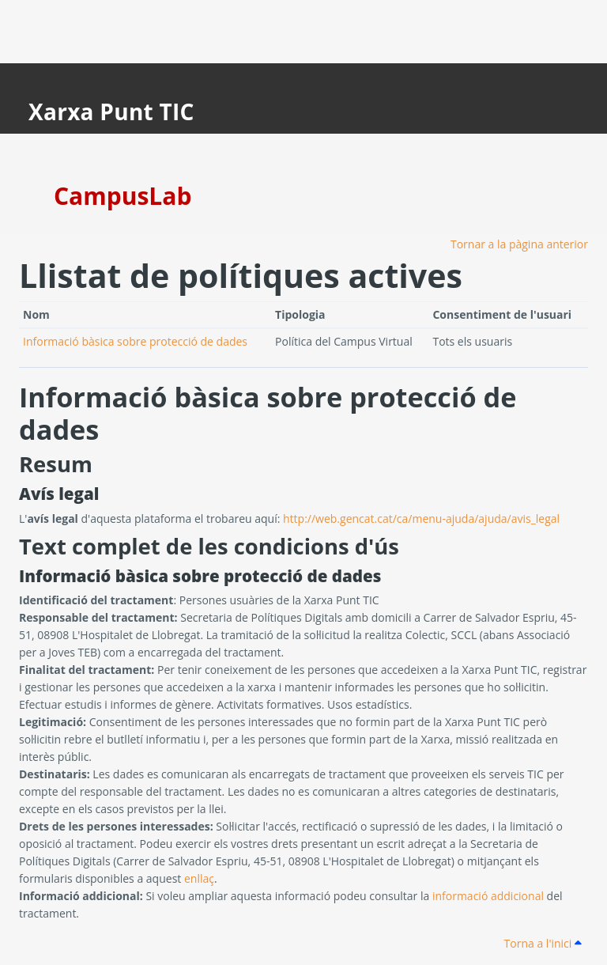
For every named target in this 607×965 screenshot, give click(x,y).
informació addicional (488, 895)
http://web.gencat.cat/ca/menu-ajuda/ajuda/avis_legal (421, 518)
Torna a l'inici (543, 943)
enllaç (199, 878)
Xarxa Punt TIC (111, 111)
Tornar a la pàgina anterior (519, 244)
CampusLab (122, 196)
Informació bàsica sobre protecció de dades (135, 341)
